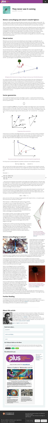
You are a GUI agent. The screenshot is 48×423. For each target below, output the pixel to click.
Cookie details (12, 421)
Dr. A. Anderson (36, 286)
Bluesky (38, 360)
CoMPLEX (25, 317)
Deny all (37, 420)
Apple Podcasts (8, 348)
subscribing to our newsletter (39, 357)
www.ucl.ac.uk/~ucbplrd (24, 320)
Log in (13, 323)
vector (6, 339)
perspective (7, 329)
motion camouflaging (9, 334)
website (26, 301)
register (18, 323)
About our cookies (4, 421)
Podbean (18, 348)
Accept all (44, 420)
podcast (12, 345)
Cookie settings (29, 420)
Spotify (13, 348)
